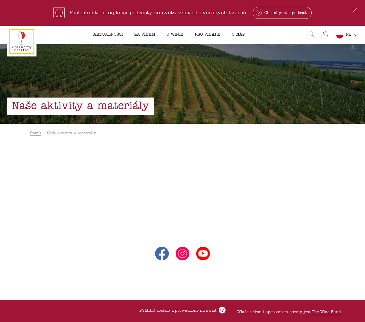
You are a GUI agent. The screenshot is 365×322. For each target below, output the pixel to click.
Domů (35, 133)
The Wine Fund (326, 312)
